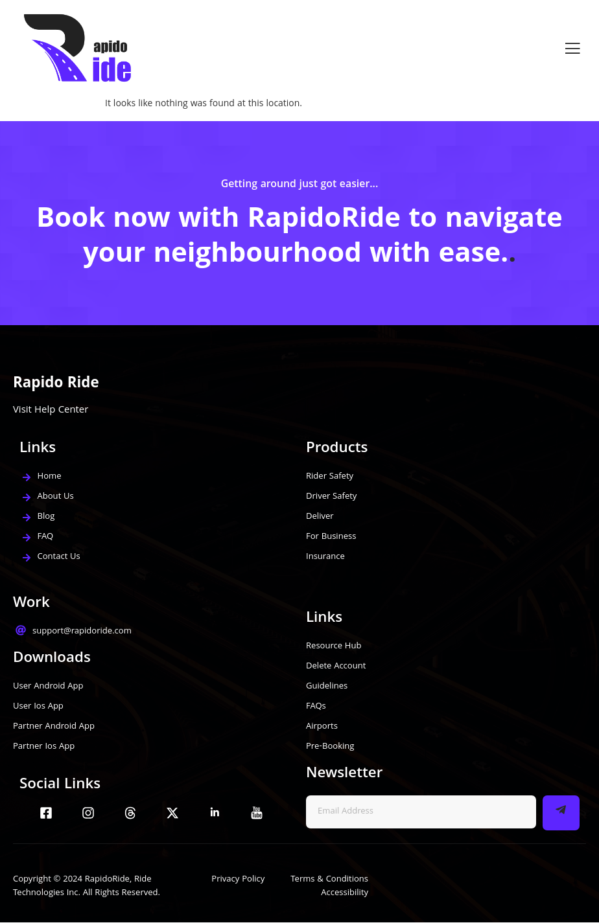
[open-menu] (572, 48)
